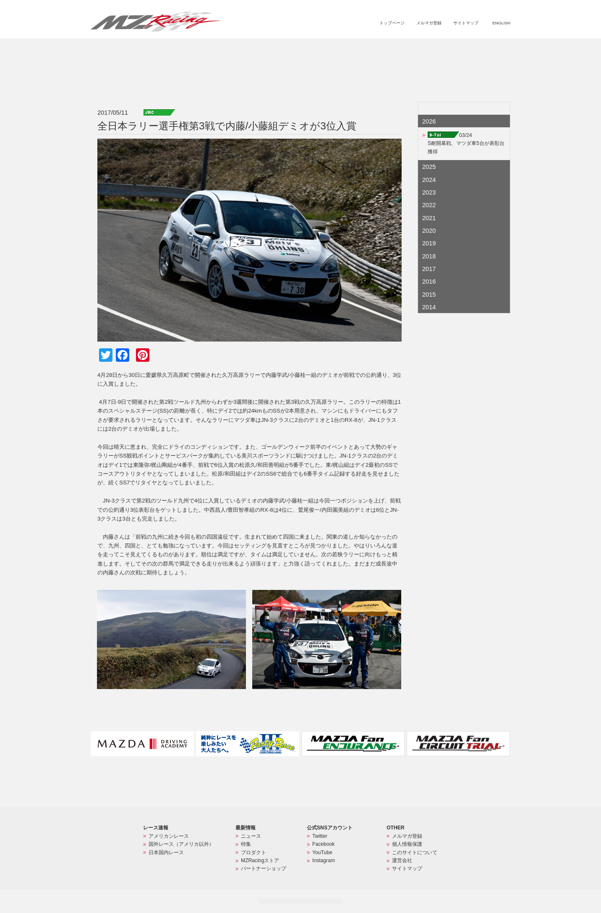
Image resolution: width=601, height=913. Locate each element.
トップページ (392, 23)
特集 (348, 48)
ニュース (324, 48)
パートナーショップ (475, 48)
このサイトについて (414, 852)
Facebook (323, 844)
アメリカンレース (169, 836)
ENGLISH (501, 23)
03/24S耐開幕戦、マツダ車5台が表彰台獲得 (466, 143)
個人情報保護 (407, 844)
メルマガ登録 (429, 23)
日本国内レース (166, 852)
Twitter (319, 836)
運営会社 (402, 860)
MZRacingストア (421, 48)
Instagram (323, 860)
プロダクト (377, 48)
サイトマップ (465, 23)
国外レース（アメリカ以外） (181, 844)
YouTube (322, 852)
